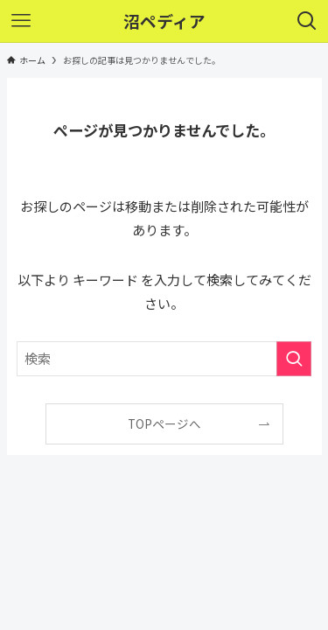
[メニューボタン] (21, 21)
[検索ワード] (164, 358)
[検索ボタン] (307, 21)
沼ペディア (164, 21)
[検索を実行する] (293, 358)
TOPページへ (164, 423)
